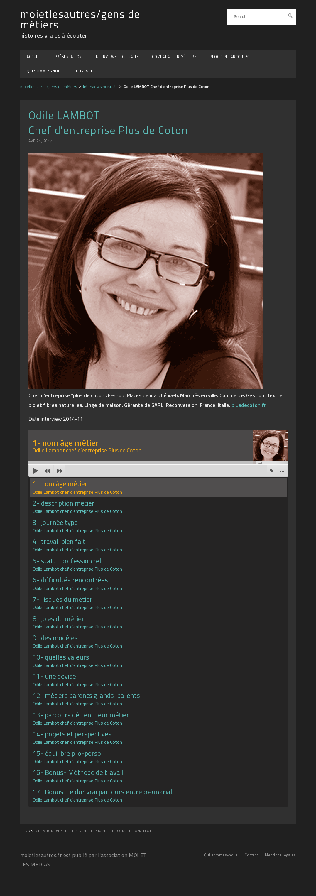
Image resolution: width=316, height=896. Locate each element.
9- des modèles (77, 641)
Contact (84, 71)
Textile (150, 831)
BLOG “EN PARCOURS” (230, 57)
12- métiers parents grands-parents (86, 698)
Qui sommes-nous (45, 71)
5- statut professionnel (77, 564)
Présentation (68, 57)
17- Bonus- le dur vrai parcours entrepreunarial (102, 795)
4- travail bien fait (77, 544)
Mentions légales (280, 855)
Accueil (34, 57)
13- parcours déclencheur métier (81, 718)
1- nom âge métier (77, 487)
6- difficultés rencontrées (77, 583)
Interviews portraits (117, 57)
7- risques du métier (77, 602)
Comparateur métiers (174, 57)
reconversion (126, 831)
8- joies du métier (77, 621)
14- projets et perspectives (77, 737)
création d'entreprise (58, 831)
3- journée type (77, 525)
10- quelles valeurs (77, 660)
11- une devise (77, 679)
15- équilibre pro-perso (77, 756)
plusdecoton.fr (248, 405)
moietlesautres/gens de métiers (80, 19)
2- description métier (77, 506)
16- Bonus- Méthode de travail (78, 775)
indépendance (96, 831)
